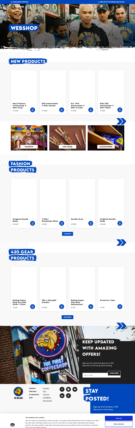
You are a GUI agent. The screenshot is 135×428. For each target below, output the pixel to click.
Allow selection (118, 410)
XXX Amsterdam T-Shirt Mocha (50, 104)
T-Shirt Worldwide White (50, 220)
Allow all (119, 404)
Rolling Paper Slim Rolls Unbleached (77, 302)
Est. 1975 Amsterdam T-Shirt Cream (78, 105)
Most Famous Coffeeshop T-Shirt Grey (20, 105)
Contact (46, 388)
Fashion (29, 147)
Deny (119, 415)
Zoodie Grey (77, 219)
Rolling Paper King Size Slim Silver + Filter (19, 302)
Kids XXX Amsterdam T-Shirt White (107, 105)
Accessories (106, 147)
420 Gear (67, 147)
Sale (31, 398)
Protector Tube (107, 300)
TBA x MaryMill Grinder (49, 301)
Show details (101, 424)
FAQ (44, 391)
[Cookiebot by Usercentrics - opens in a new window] (12, 424)
